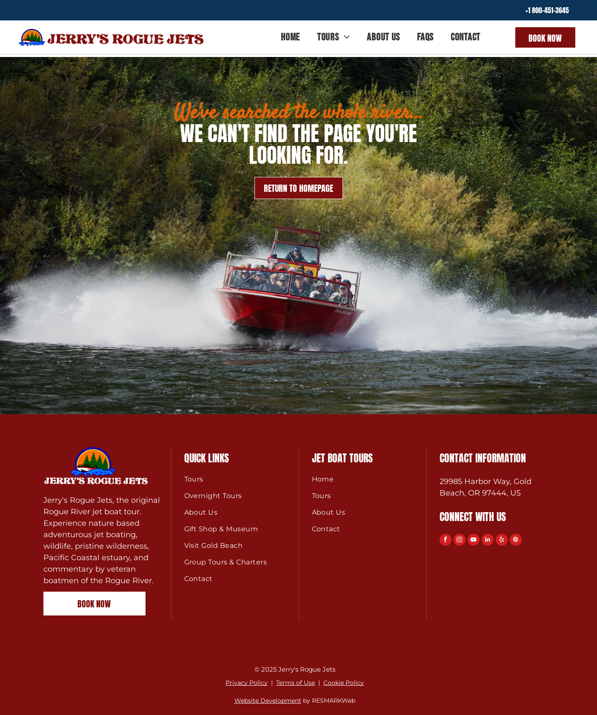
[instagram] (460, 541)
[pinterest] (516, 541)
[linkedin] (488, 541)
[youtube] (474, 541)
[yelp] (502, 541)
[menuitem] (290, 37)
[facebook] (445, 541)
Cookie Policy (343, 683)
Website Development (267, 700)
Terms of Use (295, 683)
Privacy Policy (247, 683)
